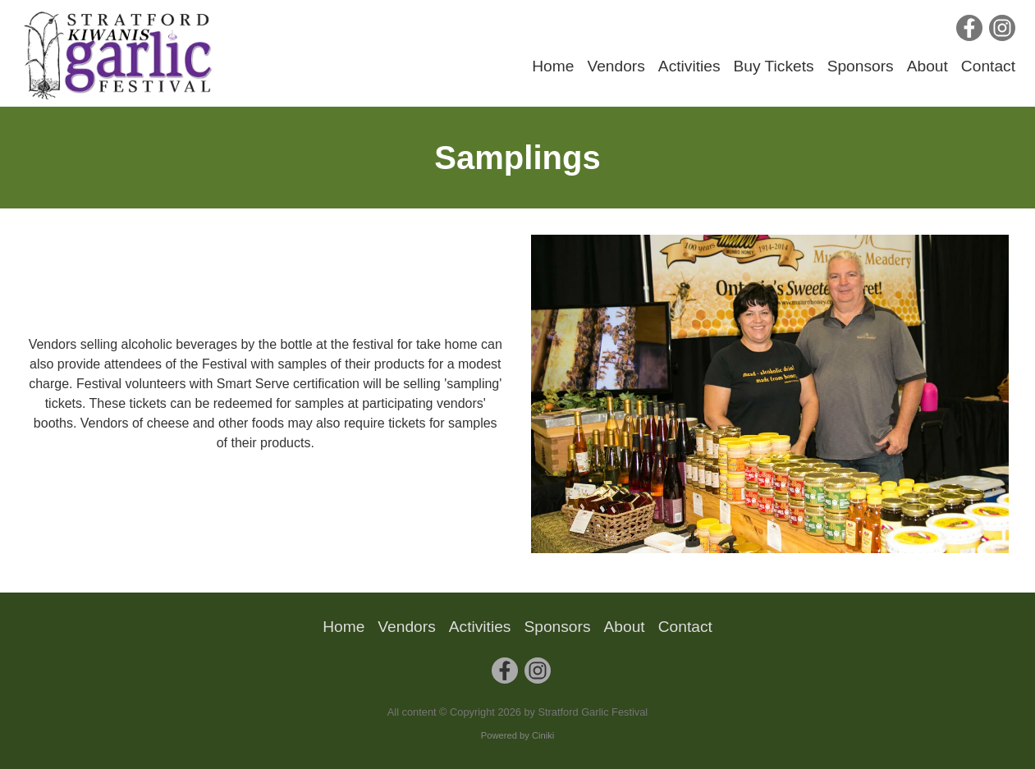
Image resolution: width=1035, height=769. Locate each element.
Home (553, 66)
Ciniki (543, 735)
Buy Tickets (774, 66)
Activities (689, 66)
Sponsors (860, 66)
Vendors (615, 66)
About (927, 66)
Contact (988, 66)
